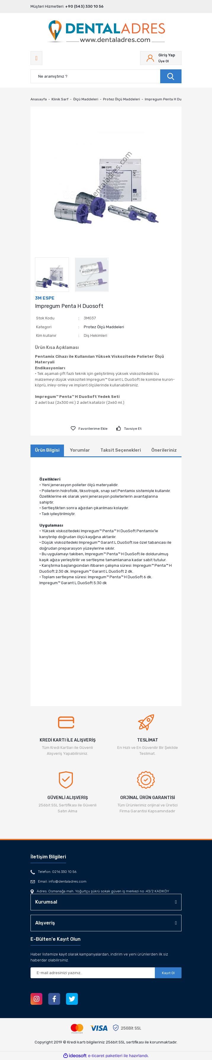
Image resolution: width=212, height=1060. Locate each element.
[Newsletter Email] (106, 972)
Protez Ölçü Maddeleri (104, 327)
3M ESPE (44, 298)
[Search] (106, 76)
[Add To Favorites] (89, 428)
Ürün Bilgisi (47, 450)
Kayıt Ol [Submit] (168, 973)
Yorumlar (80, 450)
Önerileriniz (164, 450)
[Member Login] (161, 58)
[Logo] (106, 32)
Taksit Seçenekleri (120, 450)
